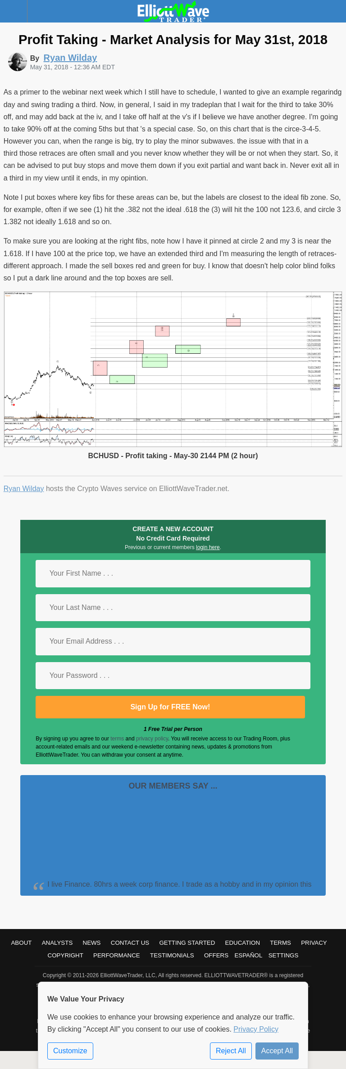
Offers (216, 955)
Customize (70, 1051)
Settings (284, 955)
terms (117, 738)
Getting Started (187, 942)
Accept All (277, 1051)
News (92, 942)
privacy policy (152, 738)
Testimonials (172, 955)
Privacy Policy (255, 1029)
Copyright (65, 955)
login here (208, 547)
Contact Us (130, 942)
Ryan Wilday (24, 488)
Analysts (57, 942)
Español (248, 955)
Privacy (314, 942)
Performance (116, 955)
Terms (280, 942)
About (21, 942)
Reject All (231, 1051)
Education (242, 942)
